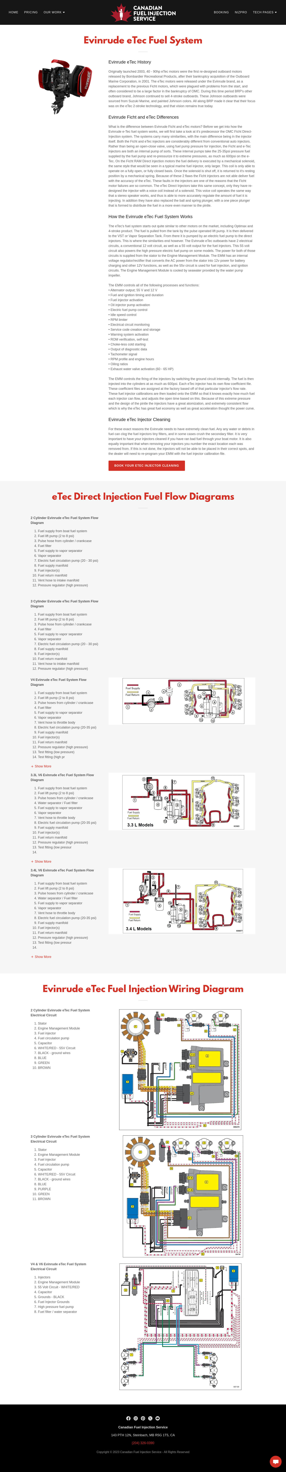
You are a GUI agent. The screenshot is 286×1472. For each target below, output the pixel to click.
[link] (143, 12)
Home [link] (13, 12)
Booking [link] (221, 12)
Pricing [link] (31, 12)
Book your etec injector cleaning (146, 465)
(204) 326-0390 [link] (143, 1450)
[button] (54, 12)
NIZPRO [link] (241, 12)
